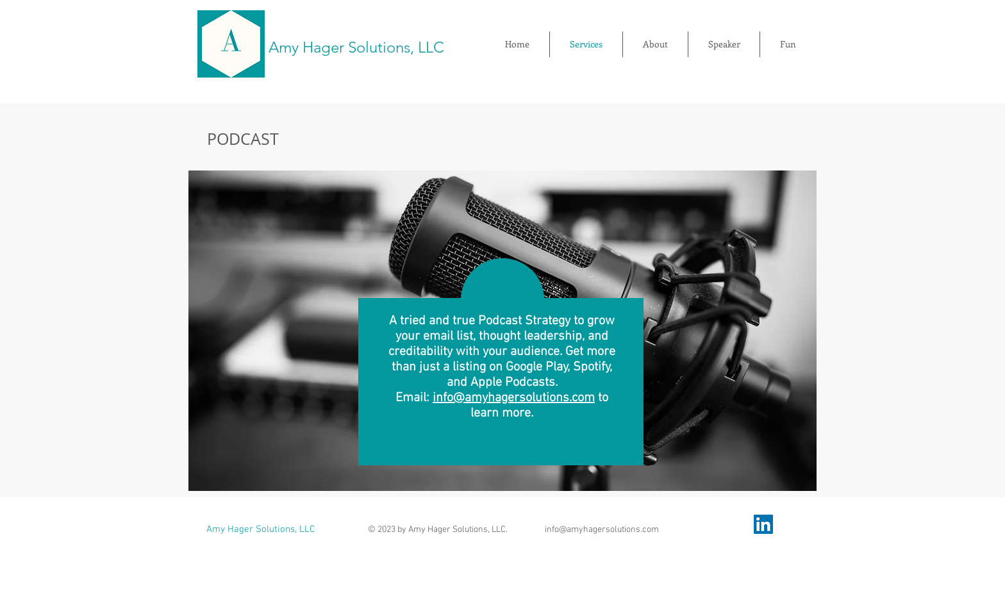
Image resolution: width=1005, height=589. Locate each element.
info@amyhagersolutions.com (514, 398)
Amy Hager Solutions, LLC (356, 47)
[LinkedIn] (763, 524)
